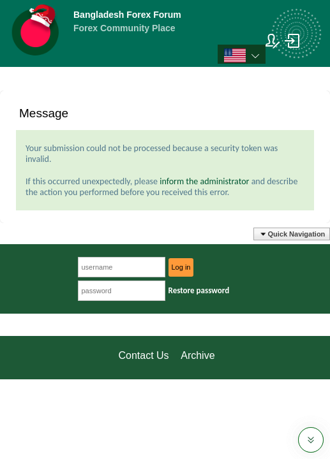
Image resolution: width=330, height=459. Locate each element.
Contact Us (143, 355)
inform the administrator (204, 181)
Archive (197, 355)
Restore (199, 290)
